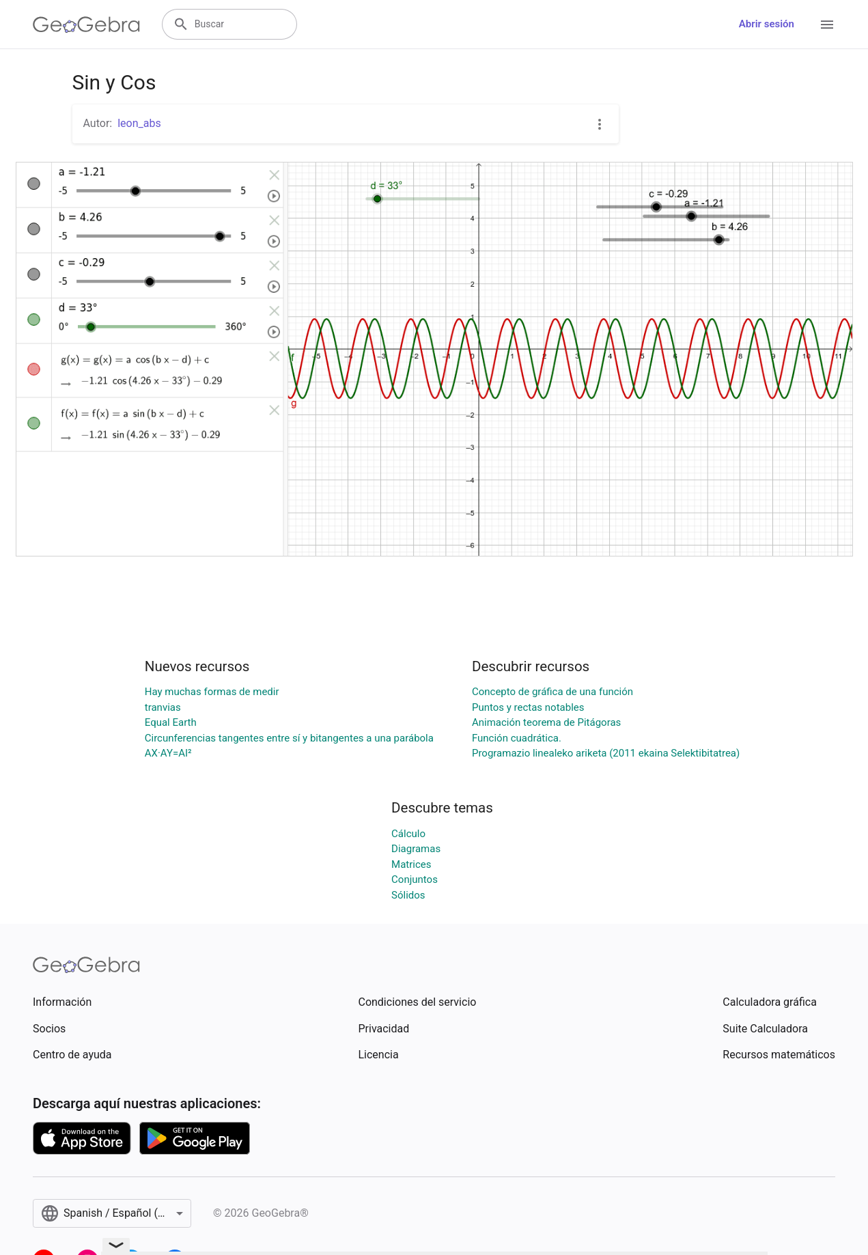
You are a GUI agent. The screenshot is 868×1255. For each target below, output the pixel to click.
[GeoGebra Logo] (86, 24)
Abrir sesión (766, 24)
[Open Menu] (827, 24)
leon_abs (139, 123)
